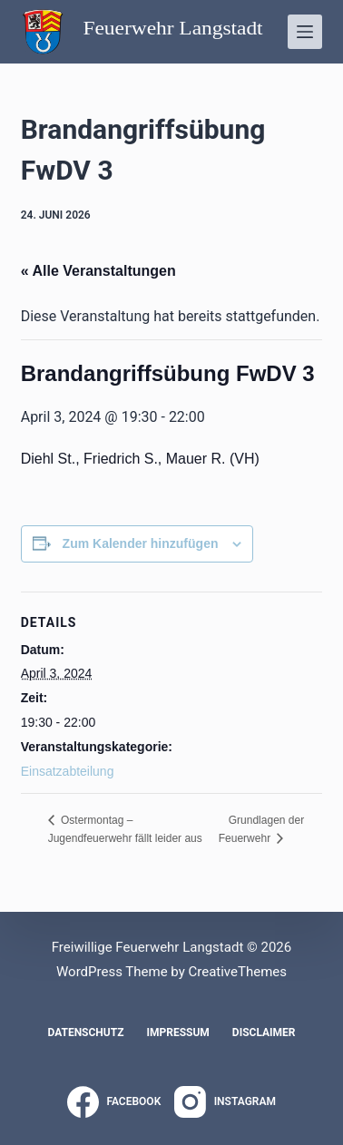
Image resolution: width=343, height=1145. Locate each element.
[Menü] (305, 32)
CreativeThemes (237, 972)
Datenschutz (85, 1032)
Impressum (177, 1032)
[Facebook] (114, 1102)
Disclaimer (264, 1032)
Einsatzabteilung (67, 771)
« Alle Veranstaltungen (98, 271)
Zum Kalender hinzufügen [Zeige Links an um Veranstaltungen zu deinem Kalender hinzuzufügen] (141, 543)
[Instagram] (225, 1102)
